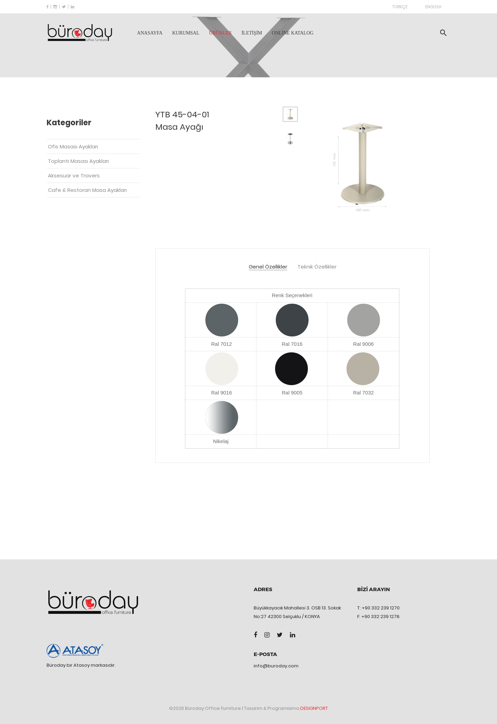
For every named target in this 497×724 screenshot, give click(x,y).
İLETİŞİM (252, 33)
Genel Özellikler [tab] (268, 267)
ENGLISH (433, 7)
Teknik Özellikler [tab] (317, 267)
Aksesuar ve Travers (74, 175)
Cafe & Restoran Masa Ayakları (87, 190)
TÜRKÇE (400, 7)
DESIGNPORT (314, 708)
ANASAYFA (150, 33)
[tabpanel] (362, 164)
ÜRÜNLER (220, 33)
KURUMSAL (185, 33)
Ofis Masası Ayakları (73, 146)
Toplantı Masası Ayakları (78, 161)
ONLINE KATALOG (293, 33)
